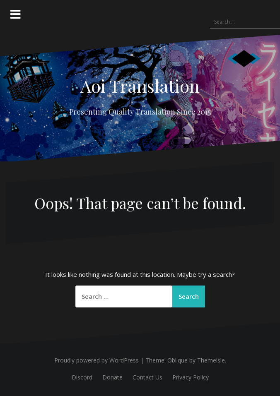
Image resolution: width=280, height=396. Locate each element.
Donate (112, 377)
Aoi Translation (140, 85)
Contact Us (147, 377)
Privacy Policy (190, 377)
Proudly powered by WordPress (96, 360)
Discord (82, 377)
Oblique (177, 360)
